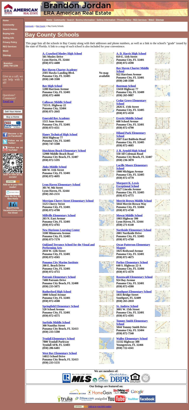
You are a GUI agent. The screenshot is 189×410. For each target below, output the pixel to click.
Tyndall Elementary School (58, 338)
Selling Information (106, 20)
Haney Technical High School (59, 134)
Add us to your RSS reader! (100, 406)
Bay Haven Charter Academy (59, 69)
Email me (8, 101)
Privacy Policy (124, 20)
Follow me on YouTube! (15, 148)
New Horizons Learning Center (61, 229)
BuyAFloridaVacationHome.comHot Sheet (12, 210)
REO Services (140, 20)
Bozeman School (126, 85)
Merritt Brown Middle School (134, 200)
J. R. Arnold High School (131, 150)
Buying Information (85, 20)
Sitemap (160, 20)
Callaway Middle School (56, 102)
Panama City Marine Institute (60, 262)
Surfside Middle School (56, 322)
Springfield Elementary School (60, 306)
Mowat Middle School (129, 215)
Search (70, 20)
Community (59, 20)
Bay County (40, 26)
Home (49, 20)
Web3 (151, 20)
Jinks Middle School (54, 166)
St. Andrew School (127, 306)
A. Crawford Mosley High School (62, 53)
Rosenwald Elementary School (134, 276)
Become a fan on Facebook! (15, 134)
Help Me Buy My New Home (13, 197)
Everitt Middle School (129, 118)
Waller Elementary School (131, 338)
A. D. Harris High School (131, 53)
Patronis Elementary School (59, 276)
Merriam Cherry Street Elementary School (68, 200)
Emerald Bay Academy (56, 118)
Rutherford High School (56, 291)
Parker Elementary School (132, 262)
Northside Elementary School (133, 229)
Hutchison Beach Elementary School (64, 150)
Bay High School (52, 85)
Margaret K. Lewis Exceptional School (127, 185)
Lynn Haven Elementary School (61, 184)
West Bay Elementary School (59, 353)
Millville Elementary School (59, 215)
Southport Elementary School (134, 291)
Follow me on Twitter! (15, 141)
